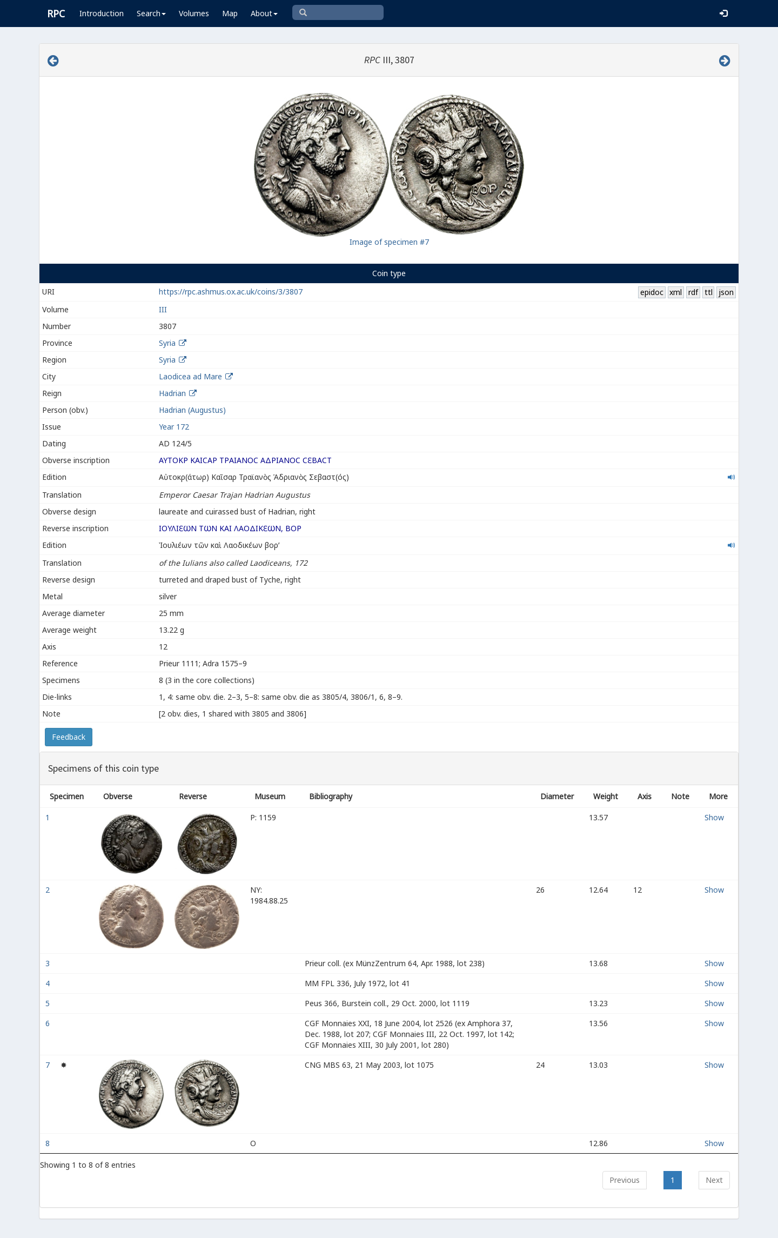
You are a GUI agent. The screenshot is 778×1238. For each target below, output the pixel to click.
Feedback (68, 737)
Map (230, 13)
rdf (693, 292)
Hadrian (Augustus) (192, 410)
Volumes (194, 13)
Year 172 (174, 426)
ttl (709, 292)
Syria (167, 343)
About (264, 13)
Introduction (101, 13)
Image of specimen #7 (389, 242)
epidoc (651, 292)
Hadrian (172, 393)
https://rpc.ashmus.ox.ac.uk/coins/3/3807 (231, 291)
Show (714, 817)
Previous (624, 1180)
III (163, 309)
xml (675, 292)
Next (714, 1180)
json (726, 292)
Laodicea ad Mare (190, 376)
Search (151, 13)
